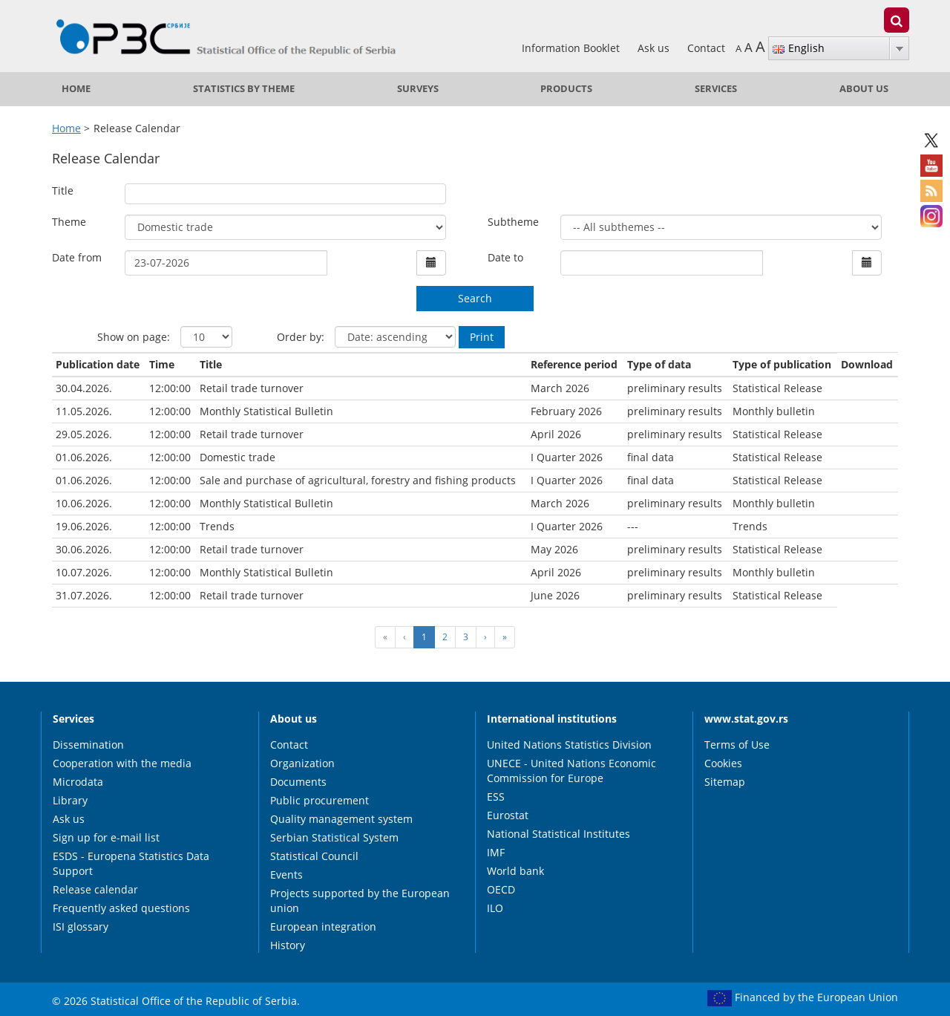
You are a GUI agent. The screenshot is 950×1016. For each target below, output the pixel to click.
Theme (69, 222)
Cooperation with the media (122, 763)
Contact (706, 48)
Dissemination (88, 744)
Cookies (723, 763)
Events (286, 874)
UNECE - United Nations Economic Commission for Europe (571, 770)
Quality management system (341, 819)
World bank (515, 871)
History (287, 945)
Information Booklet (572, 48)
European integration (323, 926)
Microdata (78, 782)
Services (716, 88)
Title (62, 190)
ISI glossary (80, 926)
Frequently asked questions (121, 908)
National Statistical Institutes (558, 834)
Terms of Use (737, 744)
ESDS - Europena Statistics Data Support (131, 863)
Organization (302, 763)
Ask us (655, 48)
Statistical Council (314, 856)
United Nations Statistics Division (569, 744)
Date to (505, 257)
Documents (298, 782)
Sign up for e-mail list (106, 837)
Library (70, 800)
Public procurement (319, 800)
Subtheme (513, 222)
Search (475, 298)
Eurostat (507, 815)
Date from (77, 257)
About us (863, 88)
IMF (496, 852)
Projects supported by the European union (360, 900)
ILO (495, 908)
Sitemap (724, 782)
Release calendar (95, 889)
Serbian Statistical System (334, 837)
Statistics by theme (244, 88)
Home (76, 88)
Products (566, 88)
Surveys (418, 88)
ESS (496, 796)
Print (482, 337)
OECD (501, 889)
